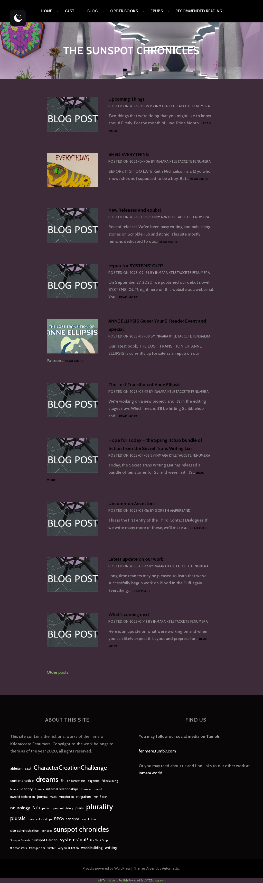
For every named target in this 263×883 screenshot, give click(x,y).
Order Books (124, 11)
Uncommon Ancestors (131, 503)
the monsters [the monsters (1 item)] (18, 848)
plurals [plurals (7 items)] (17, 818)
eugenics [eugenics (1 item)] (93, 781)
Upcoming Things (126, 99)
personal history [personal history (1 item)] (63, 808)
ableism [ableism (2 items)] (16, 768)
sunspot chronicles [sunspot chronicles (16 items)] (81, 829)
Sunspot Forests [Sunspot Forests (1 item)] (20, 840)
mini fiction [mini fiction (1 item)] (101, 797)
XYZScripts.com (155, 880)
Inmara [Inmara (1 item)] (39, 789)
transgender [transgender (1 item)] (37, 848)
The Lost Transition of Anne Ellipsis (144, 384)
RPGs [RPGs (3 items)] (59, 818)
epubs (157, 11)
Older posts (57, 672)
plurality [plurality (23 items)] (99, 806)
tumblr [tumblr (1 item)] (51, 848)
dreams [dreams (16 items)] (47, 779)
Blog (92, 11)
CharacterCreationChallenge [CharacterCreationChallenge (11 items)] (70, 767)
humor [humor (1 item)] (14, 789)
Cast (70, 11)
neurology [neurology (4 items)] (20, 807)
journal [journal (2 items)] (42, 796)
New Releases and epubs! (134, 210)
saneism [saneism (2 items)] (72, 819)
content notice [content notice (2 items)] (22, 780)
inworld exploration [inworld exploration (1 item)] (22, 797)
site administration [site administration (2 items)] (24, 830)
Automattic (171, 868)
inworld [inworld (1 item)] (99, 789)
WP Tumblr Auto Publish (113, 880)
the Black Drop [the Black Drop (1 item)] (99, 840)
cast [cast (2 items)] (28, 768)
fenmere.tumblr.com (157, 751)
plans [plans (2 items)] (80, 808)
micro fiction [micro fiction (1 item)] (66, 797)
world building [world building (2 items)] (91, 848)
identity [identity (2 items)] (27, 789)
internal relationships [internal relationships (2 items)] (62, 789)
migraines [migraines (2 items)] (83, 796)
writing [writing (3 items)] (111, 847)
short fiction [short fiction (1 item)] (88, 819)
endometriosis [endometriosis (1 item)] (76, 781)
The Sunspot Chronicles (131, 50)
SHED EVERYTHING (128, 154)
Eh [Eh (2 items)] (62, 780)
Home (46, 11)
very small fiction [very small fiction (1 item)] (68, 848)
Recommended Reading (198, 11)
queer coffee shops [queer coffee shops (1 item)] (40, 819)
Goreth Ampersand (172, 510)
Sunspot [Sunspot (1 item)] (47, 831)
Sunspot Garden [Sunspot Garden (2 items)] (45, 840)
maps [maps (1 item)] (53, 797)
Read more (199, 179)
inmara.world (150, 773)
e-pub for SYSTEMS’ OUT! (135, 266)
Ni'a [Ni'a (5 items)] (36, 808)
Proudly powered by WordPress (107, 868)
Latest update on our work (135, 559)
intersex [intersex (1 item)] (86, 789)
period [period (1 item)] (46, 808)
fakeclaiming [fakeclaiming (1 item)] (110, 781)
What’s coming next (128, 614)
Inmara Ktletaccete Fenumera (182, 106)
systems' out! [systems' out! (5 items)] (74, 840)
